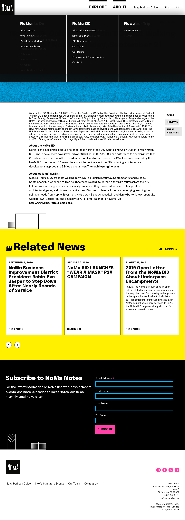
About (119, 7)
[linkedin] (177, 470)
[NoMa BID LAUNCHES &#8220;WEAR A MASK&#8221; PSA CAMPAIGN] (92, 296)
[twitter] (170, 470)
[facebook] (164, 470)
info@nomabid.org (170, 498)
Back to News (169, 22)
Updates (172, 122)
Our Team (74, 483)
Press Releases (173, 131)
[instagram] (158, 470)
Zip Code (100, 415)
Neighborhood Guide (145, 7)
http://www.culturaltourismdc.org (50, 202)
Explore (98, 7)
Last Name (101, 403)
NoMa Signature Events (49, 483)
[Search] (177, 7)
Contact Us (91, 483)
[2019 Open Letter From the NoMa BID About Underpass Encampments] (151, 296)
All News (168, 249)
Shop (167, 7)
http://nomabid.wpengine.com (100, 166)
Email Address (105, 378)
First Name (102, 391)
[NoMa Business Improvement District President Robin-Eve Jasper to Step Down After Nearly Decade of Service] (34, 296)
